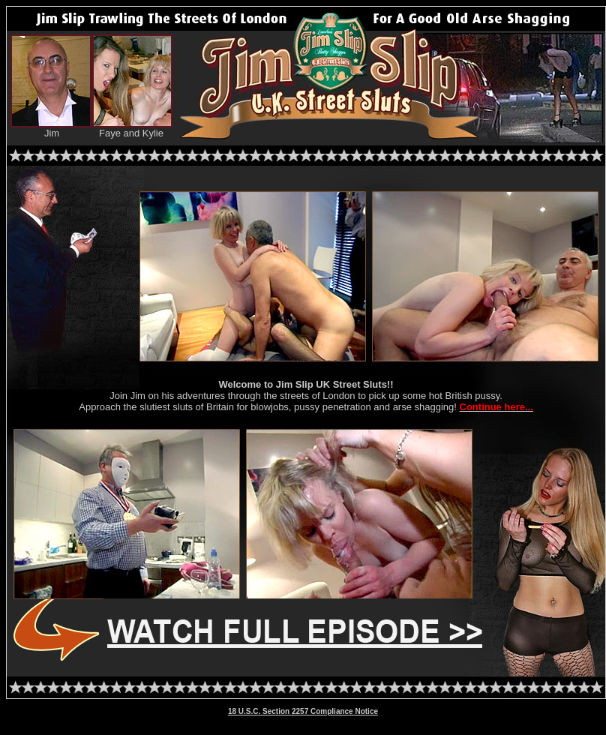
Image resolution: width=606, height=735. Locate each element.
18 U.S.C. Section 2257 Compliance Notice (303, 711)
